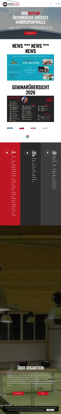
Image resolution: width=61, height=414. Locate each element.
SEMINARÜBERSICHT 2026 (30, 90)
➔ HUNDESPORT (54, 152)
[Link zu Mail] (58, 3)
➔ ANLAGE (14, 152)
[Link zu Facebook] (56, 3)
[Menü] (51, 3)
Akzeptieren (50, 410)
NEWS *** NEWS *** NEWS (30, 48)
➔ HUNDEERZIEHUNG (34, 153)
